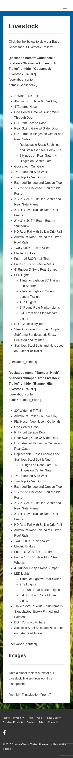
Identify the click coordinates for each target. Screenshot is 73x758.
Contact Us (54, 722)
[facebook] (5, 734)
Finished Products (13, 722)
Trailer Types (34, 717)
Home (6, 717)
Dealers (31, 722)
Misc (41, 722)
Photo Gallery (53, 717)
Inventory (18, 717)
